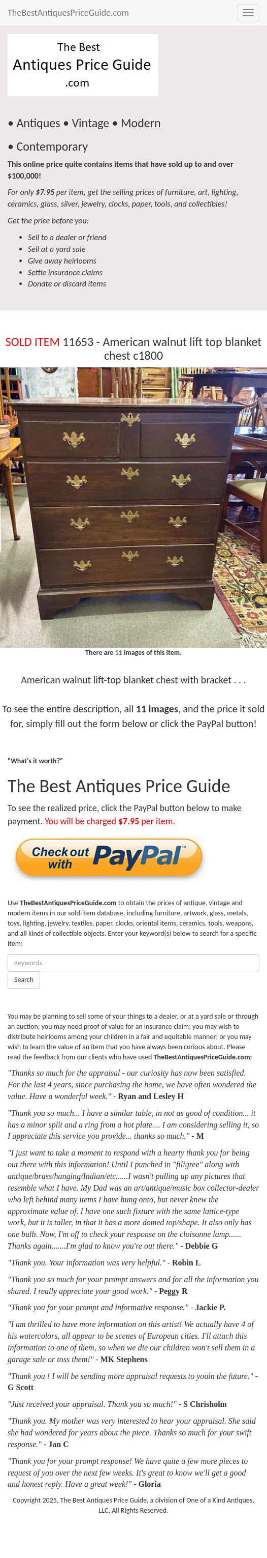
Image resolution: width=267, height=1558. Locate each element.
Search (24, 979)
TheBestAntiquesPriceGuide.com (68, 12)
